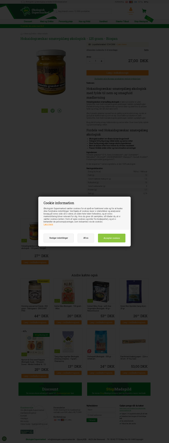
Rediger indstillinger (58, 238)
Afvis (85, 238)
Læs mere (48, 224)
